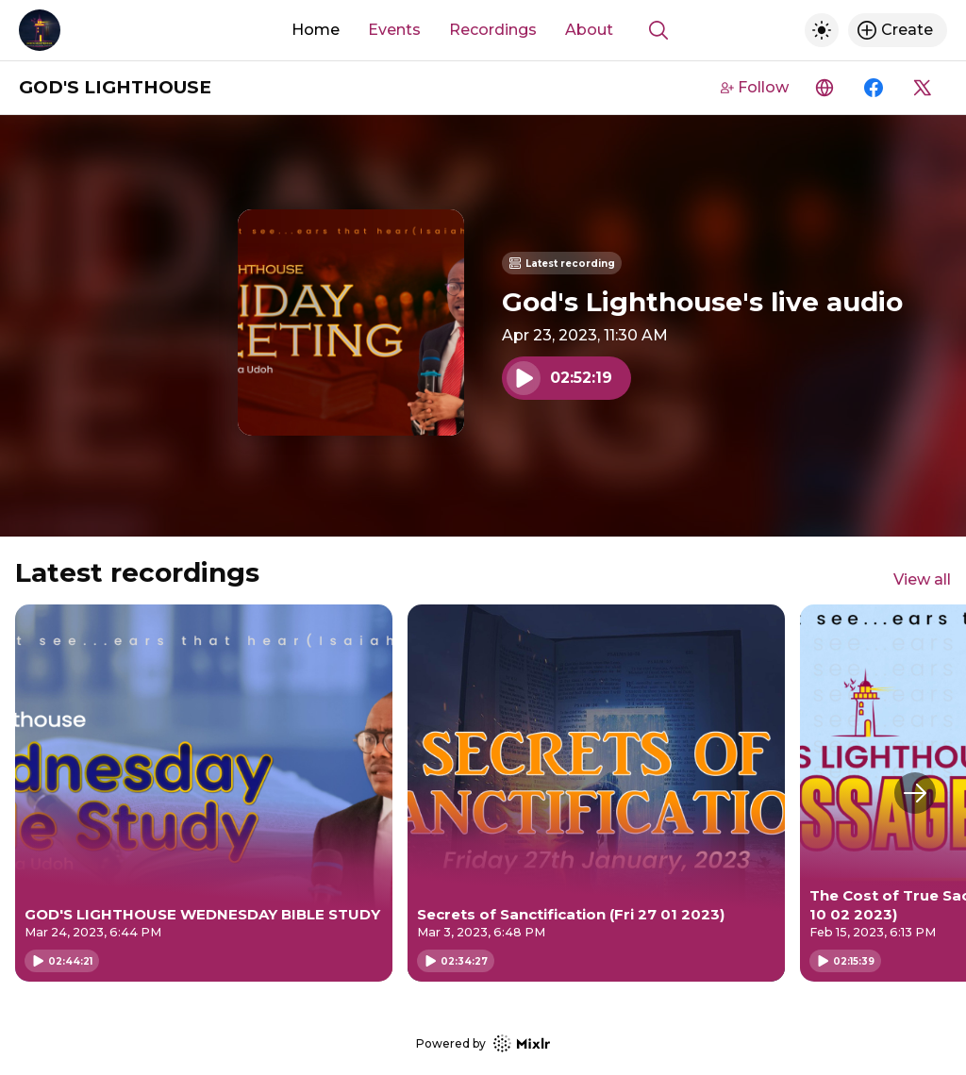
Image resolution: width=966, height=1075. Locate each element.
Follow (755, 87)
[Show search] (658, 30)
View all (922, 579)
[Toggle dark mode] (822, 30)
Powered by (483, 1043)
